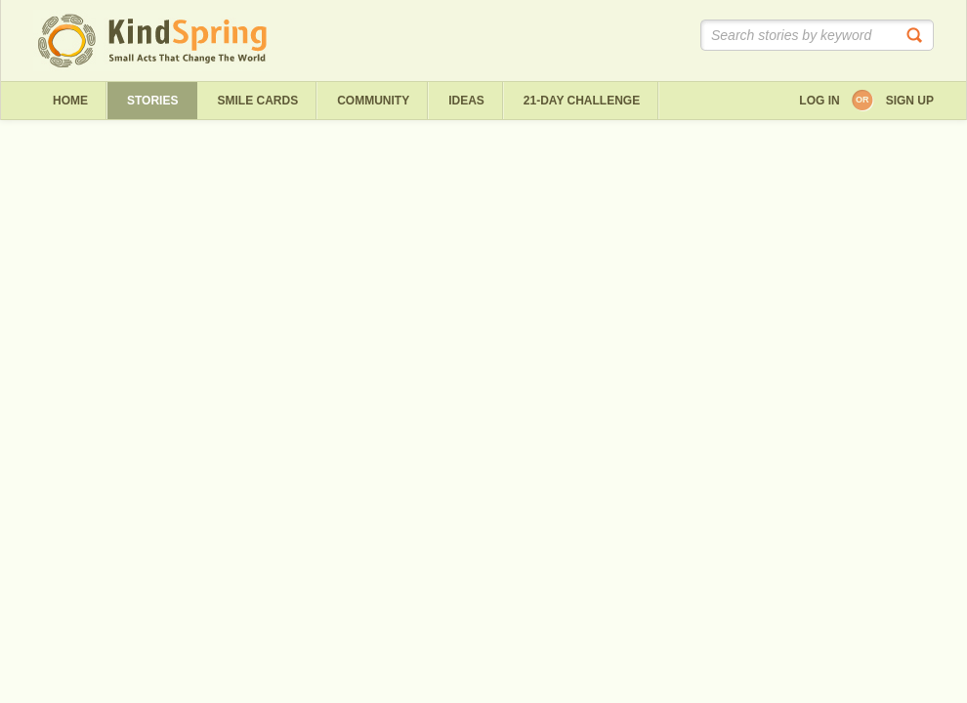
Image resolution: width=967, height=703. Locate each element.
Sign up (910, 100)
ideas (466, 100)
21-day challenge (582, 100)
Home (70, 100)
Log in (819, 100)
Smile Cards (257, 100)
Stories (152, 100)
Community (373, 100)
